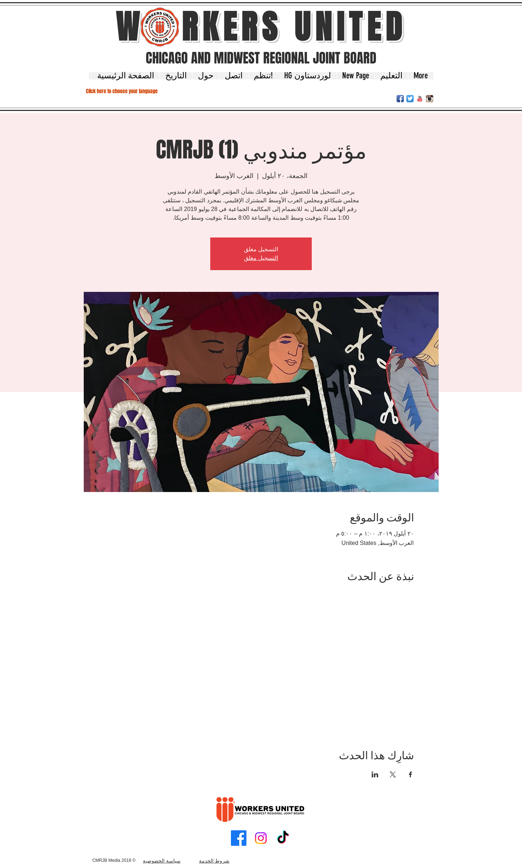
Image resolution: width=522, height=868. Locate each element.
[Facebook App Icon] (400, 98)
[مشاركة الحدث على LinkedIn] (375, 774)
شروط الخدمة (214, 861)
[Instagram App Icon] (429, 98)
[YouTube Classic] (419, 98)
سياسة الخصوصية (162, 861)
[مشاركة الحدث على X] (392, 774)
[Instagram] (261, 838)
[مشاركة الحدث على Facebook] (410, 774)
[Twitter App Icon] (410, 98)
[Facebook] (238, 838)
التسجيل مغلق (261, 258)
